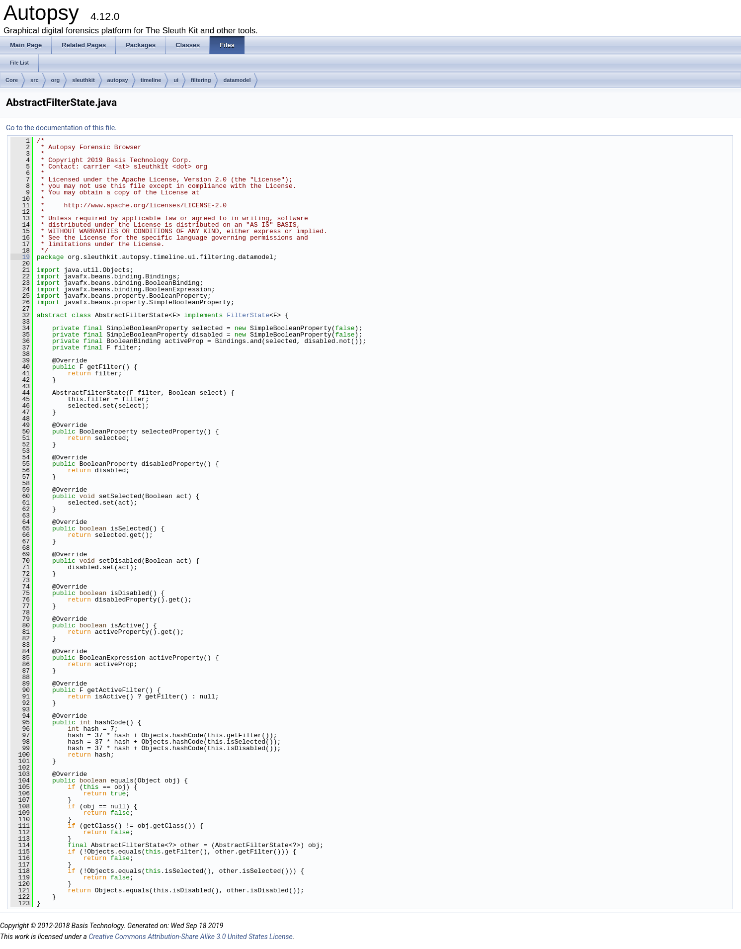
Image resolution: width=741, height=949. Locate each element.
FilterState (248, 315)
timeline (151, 80)
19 (20, 257)
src (34, 80)
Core (11, 80)
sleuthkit (83, 80)
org (55, 80)
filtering (201, 80)
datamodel (236, 80)
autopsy (117, 80)
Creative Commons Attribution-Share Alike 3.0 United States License (190, 937)
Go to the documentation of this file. (61, 128)
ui (175, 80)
